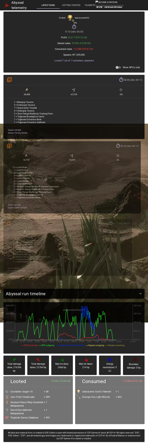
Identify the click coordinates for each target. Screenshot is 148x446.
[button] (74, 294)
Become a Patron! (106, 2)
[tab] (48, 5)
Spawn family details (17, 131)
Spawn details (14, 128)
